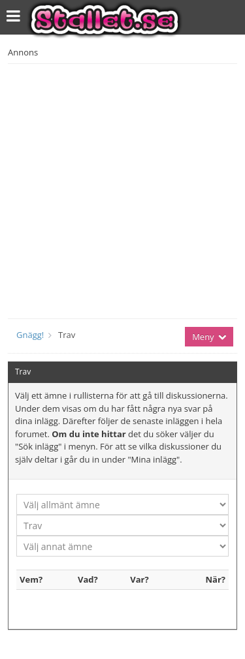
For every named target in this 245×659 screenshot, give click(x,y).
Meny (209, 337)
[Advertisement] (122, 189)
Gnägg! (30, 335)
